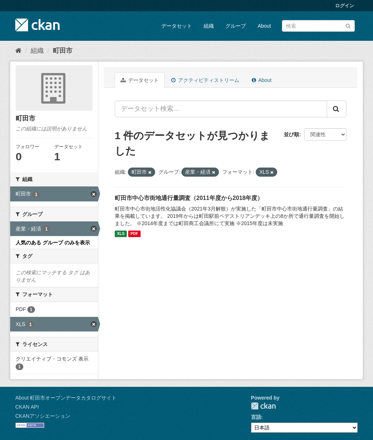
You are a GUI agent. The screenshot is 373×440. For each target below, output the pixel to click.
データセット (176, 26)
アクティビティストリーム (205, 80)
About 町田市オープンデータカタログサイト (66, 398)
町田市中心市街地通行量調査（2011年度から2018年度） (189, 198)
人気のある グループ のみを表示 (53, 242)
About (264, 26)
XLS (120, 234)
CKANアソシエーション (42, 416)
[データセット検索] (318, 26)
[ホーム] (18, 50)
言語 (256, 417)
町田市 (62, 50)
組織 (209, 26)
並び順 (291, 134)
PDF (134, 234)
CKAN (263, 406)
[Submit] (348, 25)
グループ (235, 26)
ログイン (344, 5)
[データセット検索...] (221, 109)
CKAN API (27, 407)
